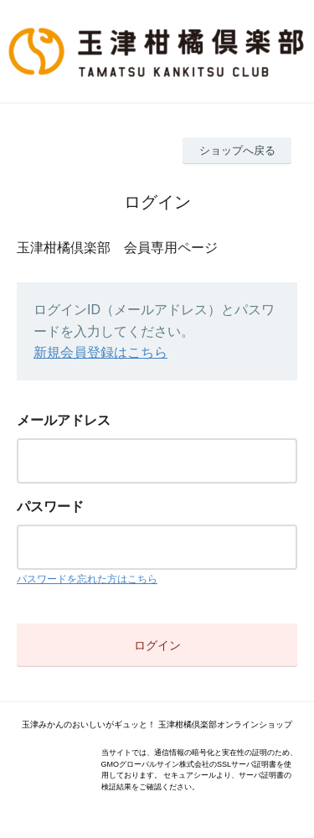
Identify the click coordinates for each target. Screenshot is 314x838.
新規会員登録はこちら (100, 352)
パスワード (50, 506)
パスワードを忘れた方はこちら (87, 579)
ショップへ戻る (237, 150)
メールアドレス (64, 420)
